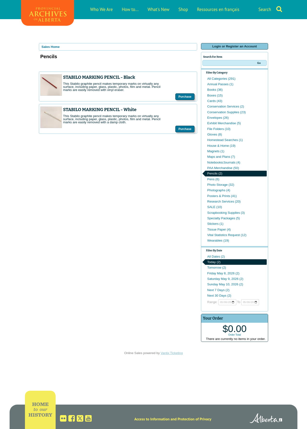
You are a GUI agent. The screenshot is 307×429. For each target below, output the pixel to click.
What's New (158, 9)
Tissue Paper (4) (219, 229)
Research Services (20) (224, 201)
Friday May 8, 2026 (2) (223, 273)
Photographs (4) (218, 190)
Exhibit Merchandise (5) (224, 123)
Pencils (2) (214, 173)
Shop (183, 9)
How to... (130, 9)
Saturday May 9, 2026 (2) (225, 279)
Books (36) (215, 89)
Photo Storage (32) (220, 184)
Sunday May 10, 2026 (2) (225, 284)
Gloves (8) (214, 134)
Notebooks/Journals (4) (223, 162)
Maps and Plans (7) (221, 156)
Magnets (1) (215, 151)
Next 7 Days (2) (218, 290)
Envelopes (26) (218, 117)
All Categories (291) (221, 78)
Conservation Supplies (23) (226, 112)
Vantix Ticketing (172, 353)
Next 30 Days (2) (219, 295)
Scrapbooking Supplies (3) (226, 212)
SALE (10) (214, 207)
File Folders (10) (218, 129)
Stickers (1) (215, 224)
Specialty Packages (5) (223, 218)
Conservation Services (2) (225, 106)
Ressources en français (218, 9)
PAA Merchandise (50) (223, 168)
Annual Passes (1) (220, 84)
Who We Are (101, 9)
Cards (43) (214, 101)
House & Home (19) (221, 145)
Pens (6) (213, 179)
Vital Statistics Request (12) (226, 235)
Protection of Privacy (194, 419)
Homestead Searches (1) (225, 140)
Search (265, 9)
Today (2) (214, 262)
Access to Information (152, 419)
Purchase (184, 96)
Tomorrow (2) (216, 267)
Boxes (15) (215, 95)
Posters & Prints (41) (222, 196)
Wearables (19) (218, 240)
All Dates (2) (216, 256)
